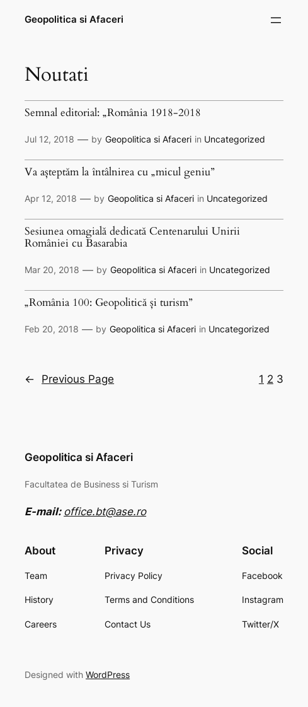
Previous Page (69, 379)
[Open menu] (275, 20)
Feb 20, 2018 (52, 329)
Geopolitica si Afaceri (74, 19)
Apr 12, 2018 (51, 198)
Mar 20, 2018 (52, 269)
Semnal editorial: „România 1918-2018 (113, 113)
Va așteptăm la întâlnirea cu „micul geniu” (120, 172)
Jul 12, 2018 (49, 139)
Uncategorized (234, 139)
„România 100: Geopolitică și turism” (109, 303)
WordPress (108, 674)
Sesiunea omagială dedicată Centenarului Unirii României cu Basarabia (132, 238)
